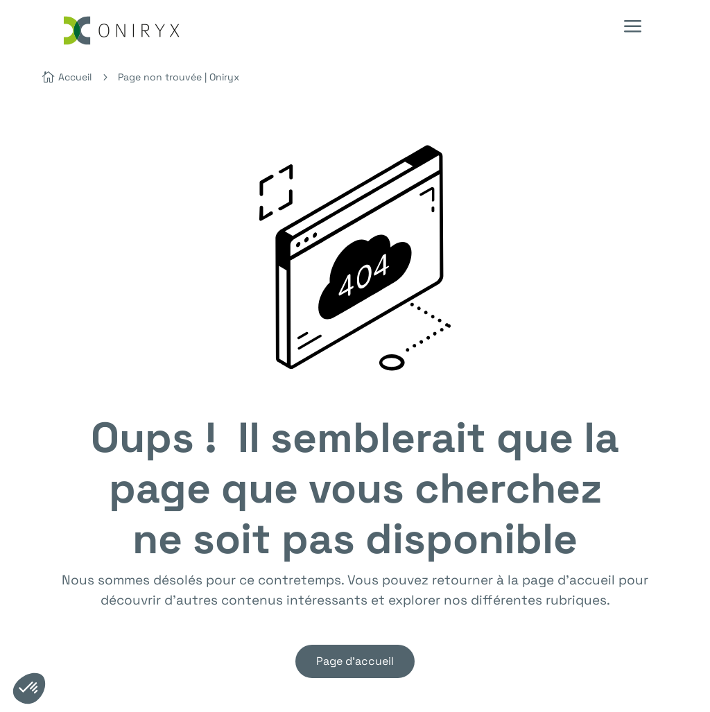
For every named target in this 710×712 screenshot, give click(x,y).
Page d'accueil (355, 661)
